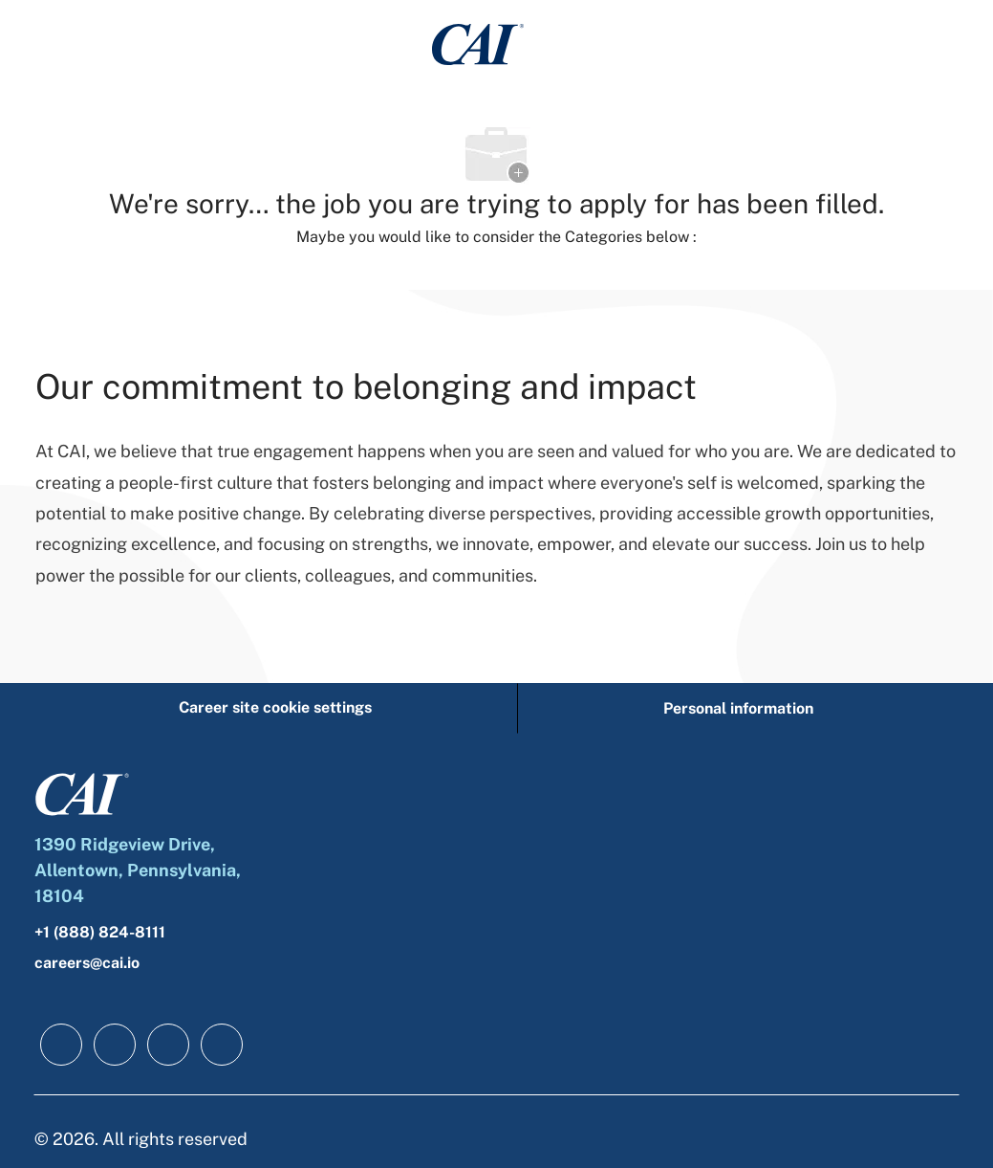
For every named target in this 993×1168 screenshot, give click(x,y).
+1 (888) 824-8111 (99, 932)
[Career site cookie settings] (275, 708)
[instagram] (222, 1045)
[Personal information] (738, 708)
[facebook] (61, 1045)
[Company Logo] (478, 43)
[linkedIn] (115, 1045)
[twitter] (168, 1045)
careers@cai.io (87, 963)
